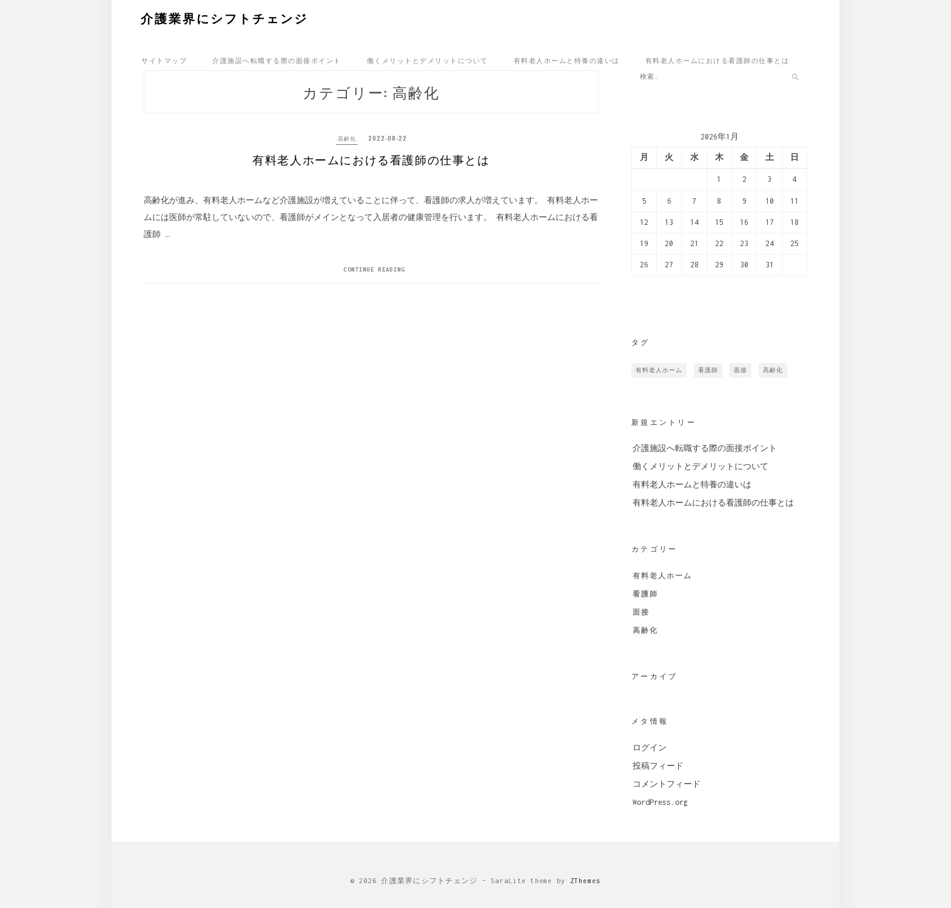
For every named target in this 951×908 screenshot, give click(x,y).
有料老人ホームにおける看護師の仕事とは (717, 60)
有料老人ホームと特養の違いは (567, 60)
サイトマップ (164, 60)
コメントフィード (667, 784)
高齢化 (347, 137)
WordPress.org (660, 802)
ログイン (650, 747)
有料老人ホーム (662, 575)
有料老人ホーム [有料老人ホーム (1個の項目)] (659, 370)
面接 (641, 612)
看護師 (645, 594)
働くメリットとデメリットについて (427, 60)
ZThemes (585, 880)
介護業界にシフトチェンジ (224, 17)
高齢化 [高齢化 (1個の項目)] (773, 370)
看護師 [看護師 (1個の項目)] (708, 370)
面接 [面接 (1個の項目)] (740, 370)
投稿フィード (658, 765)
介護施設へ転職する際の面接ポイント (276, 60)
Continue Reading (374, 276)
